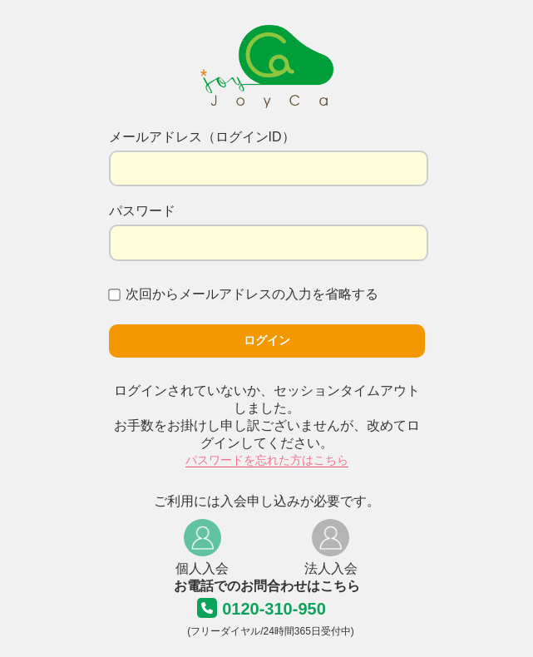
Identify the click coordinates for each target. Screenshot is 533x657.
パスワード (142, 211)
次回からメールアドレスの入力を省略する (243, 294)
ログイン (267, 340)
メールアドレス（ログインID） (202, 137)
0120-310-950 (274, 609)
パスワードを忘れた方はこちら (266, 460)
